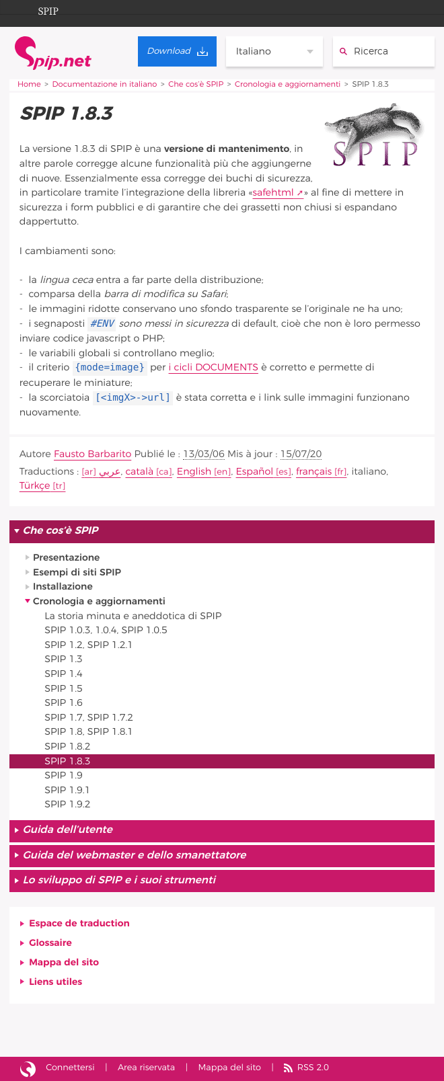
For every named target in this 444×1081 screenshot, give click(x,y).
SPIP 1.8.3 (67, 761)
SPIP (38, 9)
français (314, 472)
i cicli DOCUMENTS (213, 367)
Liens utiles (55, 982)
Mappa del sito (64, 962)
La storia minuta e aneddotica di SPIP (132, 616)
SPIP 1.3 (63, 659)
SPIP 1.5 (63, 689)
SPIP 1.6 (63, 703)
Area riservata (146, 1068)
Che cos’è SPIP (195, 85)
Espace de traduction (79, 923)
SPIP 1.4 (63, 674)
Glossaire (50, 943)
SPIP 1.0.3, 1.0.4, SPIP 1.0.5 (105, 630)
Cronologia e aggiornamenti (287, 85)
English (194, 472)
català (139, 472)
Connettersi (70, 1068)
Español (255, 472)
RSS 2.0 (313, 1068)
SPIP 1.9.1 (67, 790)
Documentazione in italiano (104, 85)
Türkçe (35, 486)
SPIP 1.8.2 (67, 747)
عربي (110, 472)
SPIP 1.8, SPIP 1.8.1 (88, 732)
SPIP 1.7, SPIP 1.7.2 (88, 718)
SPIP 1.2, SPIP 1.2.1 (88, 645)
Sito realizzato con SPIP (28, 1069)
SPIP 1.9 (63, 775)
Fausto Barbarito (92, 454)
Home (29, 85)
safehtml (272, 193)
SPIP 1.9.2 (67, 804)
